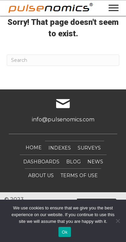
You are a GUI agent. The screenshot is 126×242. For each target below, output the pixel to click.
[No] (117, 220)
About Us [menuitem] (41, 175)
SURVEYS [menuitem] (89, 148)
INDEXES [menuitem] (59, 148)
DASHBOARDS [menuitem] (41, 162)
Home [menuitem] (34, 148)
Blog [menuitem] (73, 162)
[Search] (63, 60)
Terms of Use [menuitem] (79, 175)
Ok (65, 232)
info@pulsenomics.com (63, 119)
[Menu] (113, 8)
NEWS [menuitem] (95, 162)
